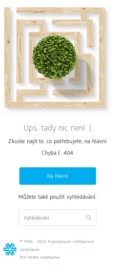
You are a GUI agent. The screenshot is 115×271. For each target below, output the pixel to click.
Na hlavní (57, 176)
